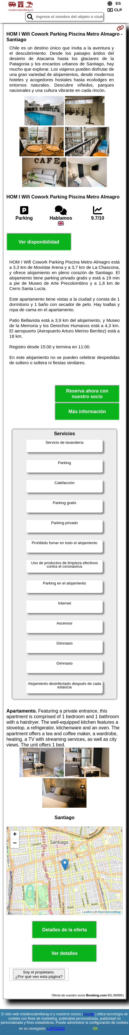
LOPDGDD (56, 1028)
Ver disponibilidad (39, 241)
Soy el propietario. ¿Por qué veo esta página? (39, 974)
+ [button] (15, 834)
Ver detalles (64, 953)
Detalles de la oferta (64, 929)
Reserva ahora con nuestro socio (87, 393)
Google (88, 1014)
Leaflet (87, 912)
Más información (87, 411)
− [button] (15, 843)
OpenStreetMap (109, 912)
